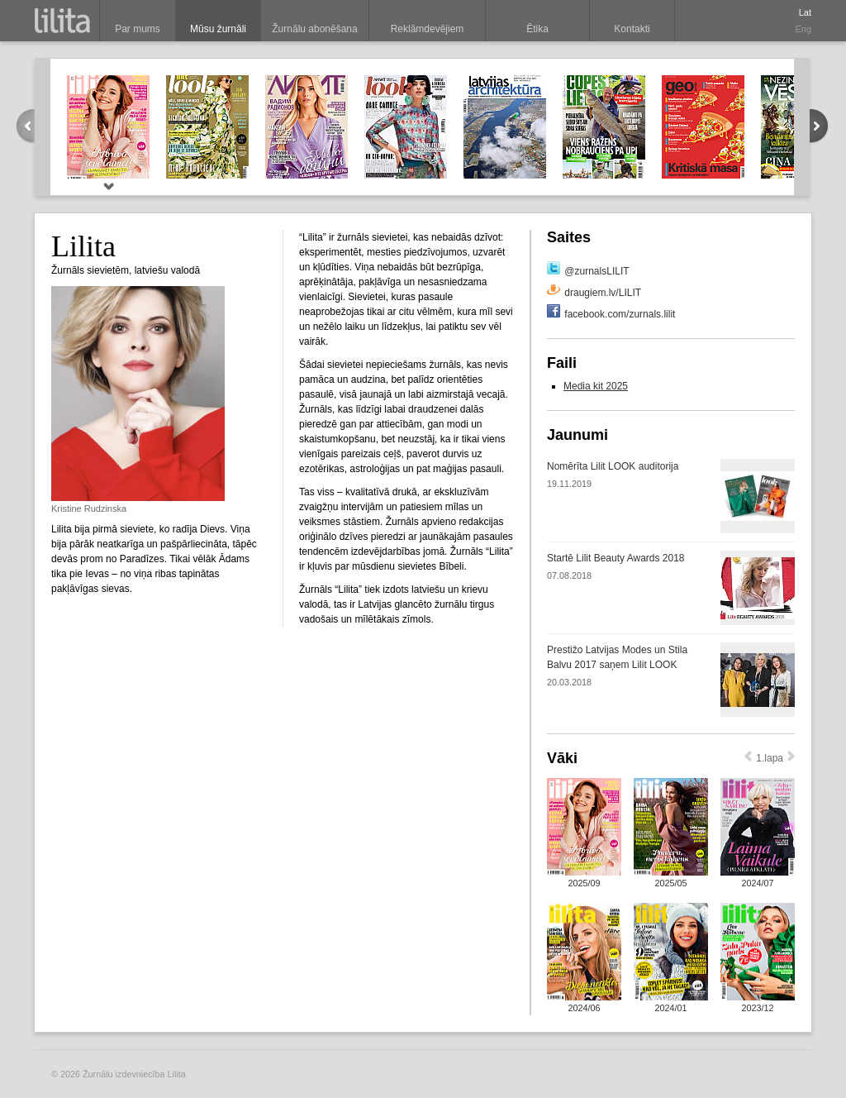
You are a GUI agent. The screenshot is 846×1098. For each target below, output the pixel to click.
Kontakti (631, 29)
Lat (805, 12)
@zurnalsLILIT (596, 271)
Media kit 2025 (595, 386)
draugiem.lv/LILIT (602, 292)
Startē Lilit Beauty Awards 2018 (616, 558)
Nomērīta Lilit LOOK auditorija (612, 466)
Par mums (137, 29)
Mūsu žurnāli (218, 29)
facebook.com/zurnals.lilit (619, 314)
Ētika (537, 29)
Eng (803, 29)
